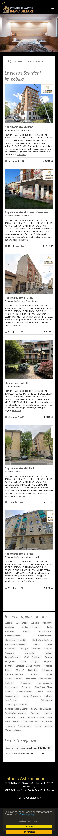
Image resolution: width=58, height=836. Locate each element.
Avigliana (9, 627)
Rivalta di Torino (24, 691)
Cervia (36, 644)
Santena (48, 713)
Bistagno (9, 631)
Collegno (24, 648)
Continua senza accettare (29, 821)
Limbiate (20, 665)
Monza (8, 670)
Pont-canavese (45, 683)
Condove (36, 648)
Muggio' (20, 670)
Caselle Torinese (13, 635)
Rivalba (8, 691)
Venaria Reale (24, 726)
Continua (21, 154)
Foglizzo (48, 652)
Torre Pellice (46, 721)
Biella (49, 627)
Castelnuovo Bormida (15, 640)
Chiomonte (10, 648)
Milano (37, 665)
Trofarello (10, 726)
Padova (34, 674)
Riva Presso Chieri (43, 687)
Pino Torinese (45, 678)
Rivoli (49, 691)
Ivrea (23, 661)
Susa (7, 721)
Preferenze (29, 831)
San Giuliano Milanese (15, 713)
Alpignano (47, 622)
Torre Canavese (29, 721)
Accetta (29, 826)
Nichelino (32, 670)
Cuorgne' (9, 652)
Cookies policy (26, 814)
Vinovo (8, 730)
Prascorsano (11, 687)
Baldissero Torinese (30, 627)
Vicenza (48, 726)
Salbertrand (46, 700)
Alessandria (22, 622)
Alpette (35, 622)
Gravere (48, 657)
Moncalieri (47, 665)
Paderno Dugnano (14, 674)
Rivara (40, 691)
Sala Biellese (11, 700)
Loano (29, 665)
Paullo (49, 674)
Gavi (26, 657)
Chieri (49, 644)
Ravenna (26, 687)
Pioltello (9, 683)
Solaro (49, 717)
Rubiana (48, 695)
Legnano (9, 665)
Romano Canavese (32, 695)
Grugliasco (10, 661)
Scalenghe (10, 717)
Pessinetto (30, 678)
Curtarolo (29, 652)
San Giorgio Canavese (41, 708)
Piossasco (25, 683)
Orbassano (47, 670)
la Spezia (48, 661)
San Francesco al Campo (16, 708)
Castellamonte (45, 635)
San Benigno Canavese (16, 704)
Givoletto (36, 657)
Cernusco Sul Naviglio (15, 644)
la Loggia (35, 661)
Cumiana (48, 648)
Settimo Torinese (35, 717)
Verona (37, 726)
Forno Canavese (13, 657)
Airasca (8, 622)
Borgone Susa (45, 631)
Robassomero (12, 695)
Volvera (17, 730)
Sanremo (35, 713)
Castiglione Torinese (42, 640)
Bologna (26, 631)
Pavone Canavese (14, 678)
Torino (16, 721)
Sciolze (21, 717)
